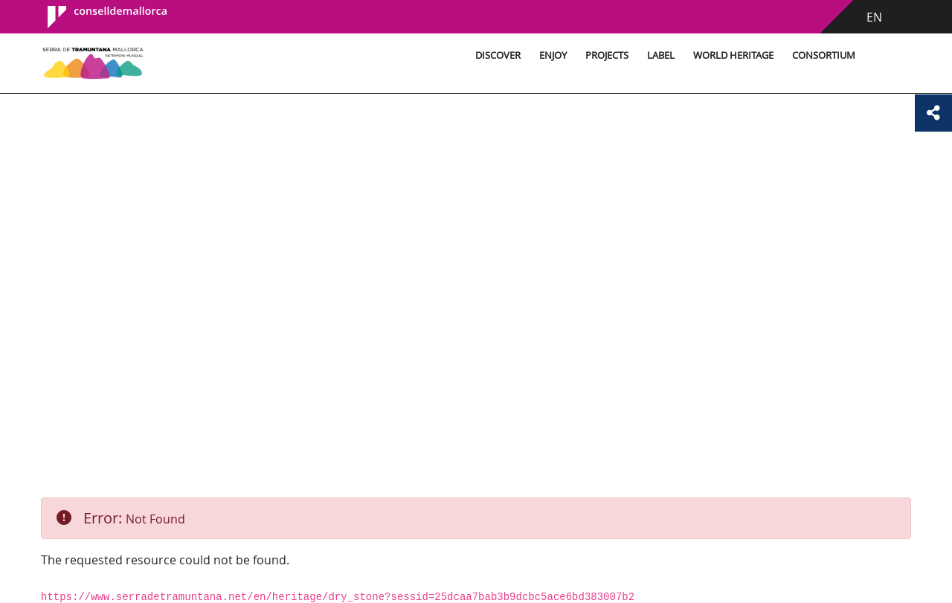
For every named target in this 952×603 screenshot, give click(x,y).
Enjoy (553, 55)
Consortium (823, 55)
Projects (606, 55)
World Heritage (733, 55)
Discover (498, 55)
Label (661, 55)
